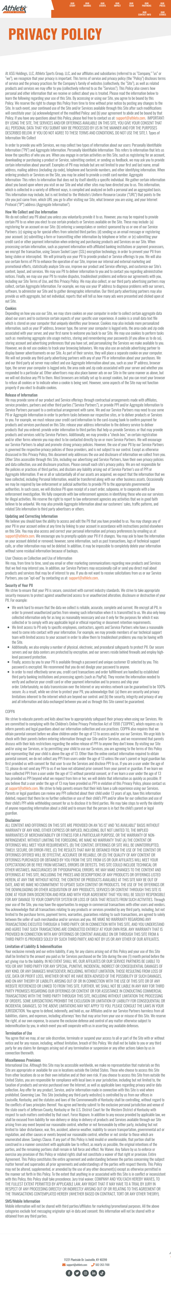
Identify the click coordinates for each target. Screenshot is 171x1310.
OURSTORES (162, 13)
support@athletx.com (130, 118)
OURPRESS (162, 4)
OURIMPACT (117, 4)
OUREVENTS (102, 4)
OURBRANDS (87, 4)
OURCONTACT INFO (144, 13)
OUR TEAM (131, 4)
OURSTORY (72, 4)
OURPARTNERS (146, 4)
